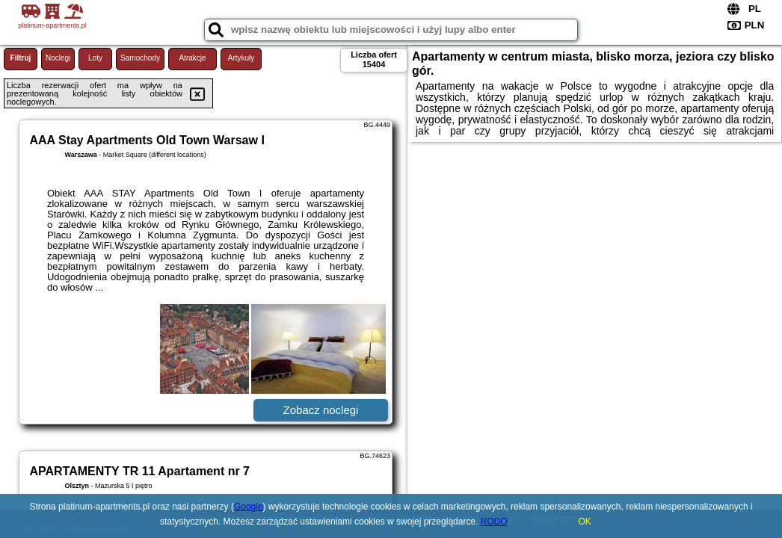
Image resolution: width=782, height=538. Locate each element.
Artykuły (241, 58)
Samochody (140, 58)
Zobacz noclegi (321, 410)
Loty (95, 58)
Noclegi (58, 58)
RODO (494, 521)
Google (248, 506)
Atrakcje (192, 58)
